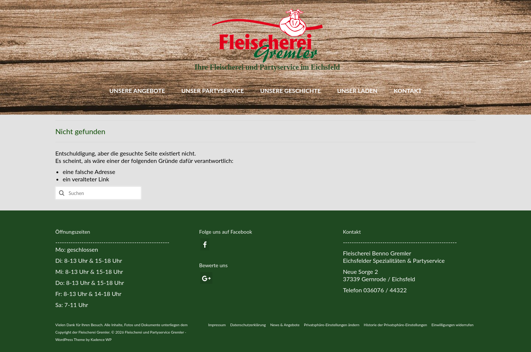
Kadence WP (101, 339)
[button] (331, 325)
